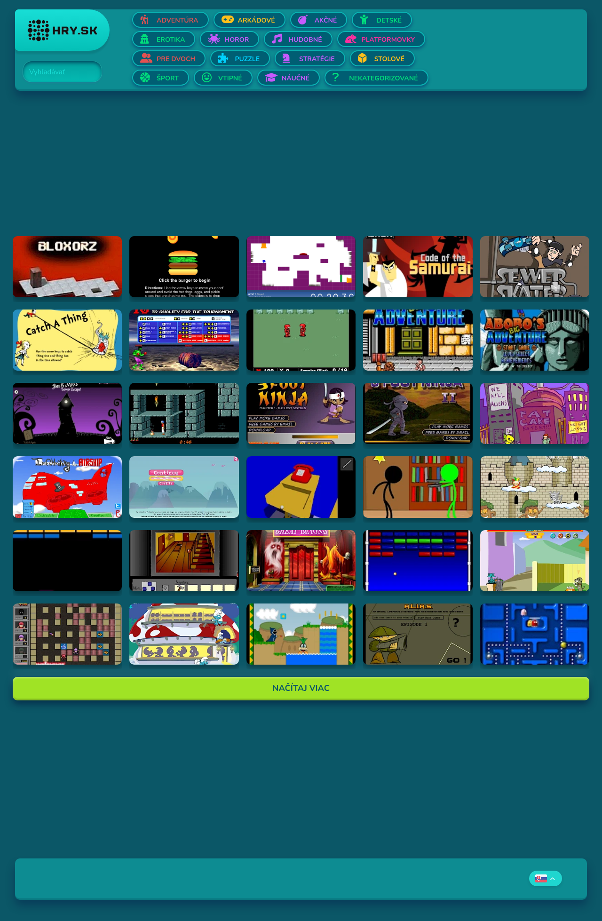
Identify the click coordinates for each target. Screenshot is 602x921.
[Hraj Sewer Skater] (534, 266)
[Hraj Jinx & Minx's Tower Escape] (67, 413)
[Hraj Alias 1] (417, 634)
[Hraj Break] (67, 560)
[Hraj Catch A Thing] (67, 340)
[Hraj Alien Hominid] (534, 413)
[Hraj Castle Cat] (534, 486)
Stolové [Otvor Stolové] (389, 59)
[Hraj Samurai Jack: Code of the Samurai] (417, 266)
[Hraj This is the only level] (301, 266)
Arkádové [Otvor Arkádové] (256, 20)
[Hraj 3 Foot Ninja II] (417, 413)
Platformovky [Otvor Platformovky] (388, 39)
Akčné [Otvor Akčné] (326, 20)
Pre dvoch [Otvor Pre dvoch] (176, 59)
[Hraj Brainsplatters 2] (417, 486)
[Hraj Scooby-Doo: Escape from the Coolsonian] (301, 560)
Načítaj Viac (301, 688)
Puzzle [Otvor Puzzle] (247, 59)
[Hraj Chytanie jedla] (183, 634)
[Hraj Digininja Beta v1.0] (301, 340)
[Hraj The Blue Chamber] (301, 486)
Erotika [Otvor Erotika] (171, 39)
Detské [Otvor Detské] (389, 20)
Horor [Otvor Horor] (236, 39)
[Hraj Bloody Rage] (183, 340)
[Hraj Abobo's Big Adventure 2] (534, 340)
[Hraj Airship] (67, 486)
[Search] (57, 72)
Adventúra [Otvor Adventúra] (177, 20)
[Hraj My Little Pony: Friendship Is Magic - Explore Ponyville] (183, 486)
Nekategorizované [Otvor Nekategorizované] (383, 78)
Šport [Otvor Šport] (168, 78)
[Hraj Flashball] (417, 560)
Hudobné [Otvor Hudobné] (305, 39)
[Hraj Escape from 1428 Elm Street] (183, 560)
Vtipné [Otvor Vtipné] (230, 78)
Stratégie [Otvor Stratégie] (317, 59)
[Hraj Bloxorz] (67, 266)
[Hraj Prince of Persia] (183, 413)
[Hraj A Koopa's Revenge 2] (301, 634)
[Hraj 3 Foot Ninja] (301, 413)
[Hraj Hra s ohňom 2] (67, 634)
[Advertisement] (297, 170)
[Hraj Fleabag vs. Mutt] (534, 560)
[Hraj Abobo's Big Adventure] (417, 340)
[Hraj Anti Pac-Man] (534, 634)
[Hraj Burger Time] (183, 266)
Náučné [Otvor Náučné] (296, 78)
